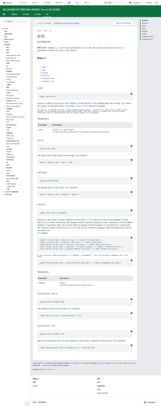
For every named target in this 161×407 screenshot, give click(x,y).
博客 (34, 382)
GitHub (149, 3)
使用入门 (35, 3)
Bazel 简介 (23, 3)
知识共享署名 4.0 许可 (67, 363)
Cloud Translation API (68, 23)
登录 (156, 3)
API (51, 31)
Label (44, 67)
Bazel (39, 31)
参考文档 (59, 3)
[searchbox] (15, 21)
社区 (77, 3)
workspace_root (48, 81)
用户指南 (47, 3)
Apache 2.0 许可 (102, 363)
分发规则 (26, 14)
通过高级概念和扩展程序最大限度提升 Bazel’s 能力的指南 (31, 9)
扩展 (45, 31)
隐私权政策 (42, 402)
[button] (15, 28)
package (45, 73)
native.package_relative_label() (78, 110)
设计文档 (37, 14)
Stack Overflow (102, 393)
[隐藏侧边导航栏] (27, 403)
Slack (99, 389)
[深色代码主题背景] (131, 94)
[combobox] (114, 3)
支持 (98, 382)
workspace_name (48, 78)
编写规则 (14, 14)
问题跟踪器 (101, 386)
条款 (34, 402)
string (55, 130)
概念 (4, 14)
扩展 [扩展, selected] (68, 3)
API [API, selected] (47, 14)
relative (45, 75)
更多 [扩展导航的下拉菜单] (85, 3)
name (43, 70)
